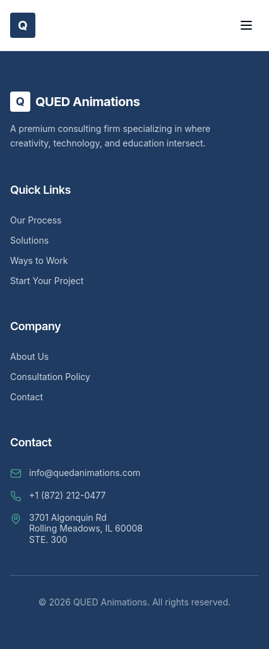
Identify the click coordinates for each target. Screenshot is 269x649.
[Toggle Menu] (246, 25)
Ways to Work (39, 260)
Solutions (29, 240)
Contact (26, 396)
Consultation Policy (50, 376)
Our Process (36, 220)
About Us (29, 356)
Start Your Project (46, 280)
